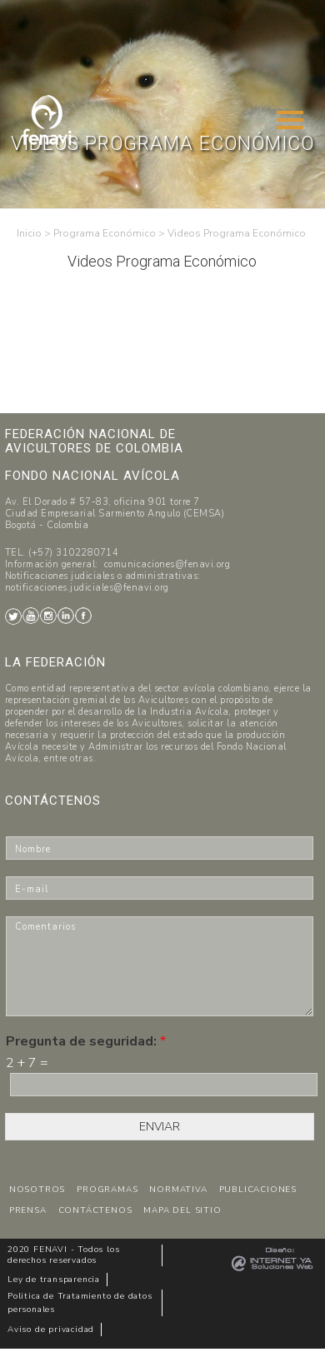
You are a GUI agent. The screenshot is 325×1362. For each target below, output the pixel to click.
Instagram (48, 615)
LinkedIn (66, 615)
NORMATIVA (178, 1189)
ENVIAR (159, 1127)
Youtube (30, 615)
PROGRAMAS (107, 1189)
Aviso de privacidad (51, 1329)
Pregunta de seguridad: (86, 1041)
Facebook (83, 615)
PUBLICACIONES (258, 1189)
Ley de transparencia (54, 1279)
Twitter (13, 616)
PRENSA (28, 1210)
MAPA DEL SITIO (182, 1210)
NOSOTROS (37, 1189)
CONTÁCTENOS (95, 1210)
